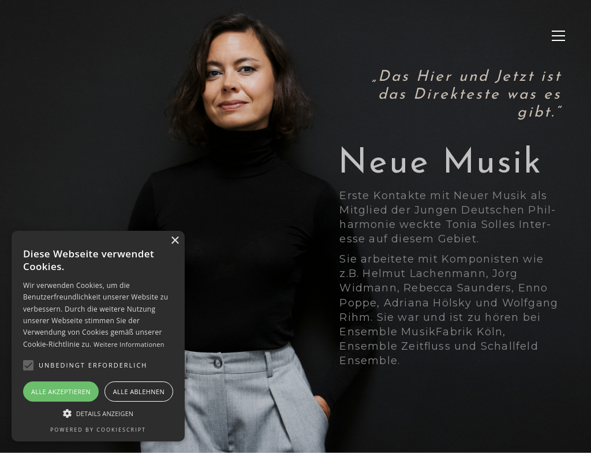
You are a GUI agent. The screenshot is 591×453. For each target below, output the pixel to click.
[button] (558, 36)
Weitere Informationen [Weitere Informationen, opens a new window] (128, 344)
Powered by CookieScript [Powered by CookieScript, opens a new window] (98, 429)
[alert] (98, 336)
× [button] (174, 241)
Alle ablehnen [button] (138, 391)
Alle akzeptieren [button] (61, 391)
